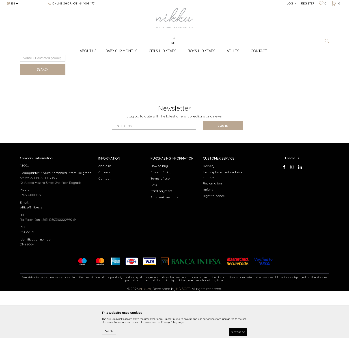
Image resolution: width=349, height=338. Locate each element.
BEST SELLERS (33, 81)
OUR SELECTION (34, 76)
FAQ (154, 231)
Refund (208, 236)
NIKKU (24, 49)
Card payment (161, 238)
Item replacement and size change (222, 221)
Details (109, 331)
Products (37, 49)
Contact (104, 225)
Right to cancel (214, 242)
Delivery (209, 212)
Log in (223, 172)
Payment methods (164, 244)
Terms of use (160, 225)
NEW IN (29, 86)
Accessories (53, 49)
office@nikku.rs (31, 254)
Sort (241, 56)
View (283, 56)
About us (105, 212)
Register (308, 3)
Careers (104, 219)
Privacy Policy (161, 219)
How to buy (159, 212)
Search (43, 116)
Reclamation (212, 230)
